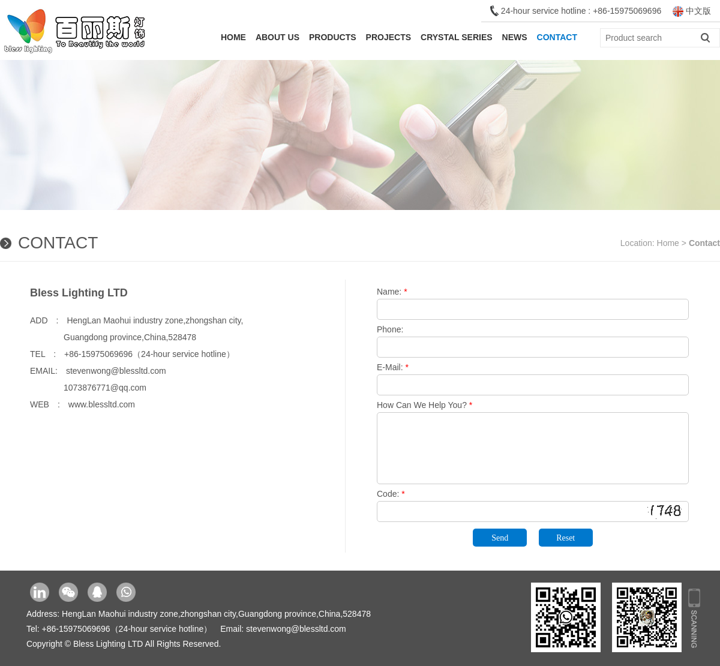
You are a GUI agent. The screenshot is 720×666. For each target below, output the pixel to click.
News (514, 37)
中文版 (692, 11)
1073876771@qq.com (88, 387)
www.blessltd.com (101, 404)
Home (233, 37)
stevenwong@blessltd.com (116, 371)
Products (332, 37)
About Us (277, 37)
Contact (557, 37)
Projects (388, 37)
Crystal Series (457, 37)
